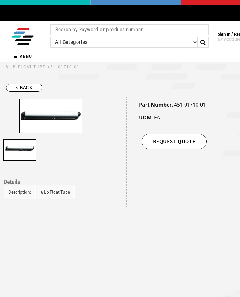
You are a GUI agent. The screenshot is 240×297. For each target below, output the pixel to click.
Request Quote (174, 141)
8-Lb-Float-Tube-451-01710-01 (43, 66)
